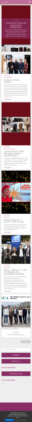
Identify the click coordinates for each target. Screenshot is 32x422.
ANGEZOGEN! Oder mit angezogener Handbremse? (14, 153)
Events (5, 148)
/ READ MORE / (7, 99)
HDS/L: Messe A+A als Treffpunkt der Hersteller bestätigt (15, 271)
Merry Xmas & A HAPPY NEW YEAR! (14, 220)
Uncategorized (8, 77)
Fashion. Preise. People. (12, 80)
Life (9, 217)
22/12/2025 (6, 215)
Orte (9, 148)
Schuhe (13, 148)
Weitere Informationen (20, 420)
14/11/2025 (6, 265)
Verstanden (9, 420)
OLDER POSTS (25, 341)
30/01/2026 (6, 75)
